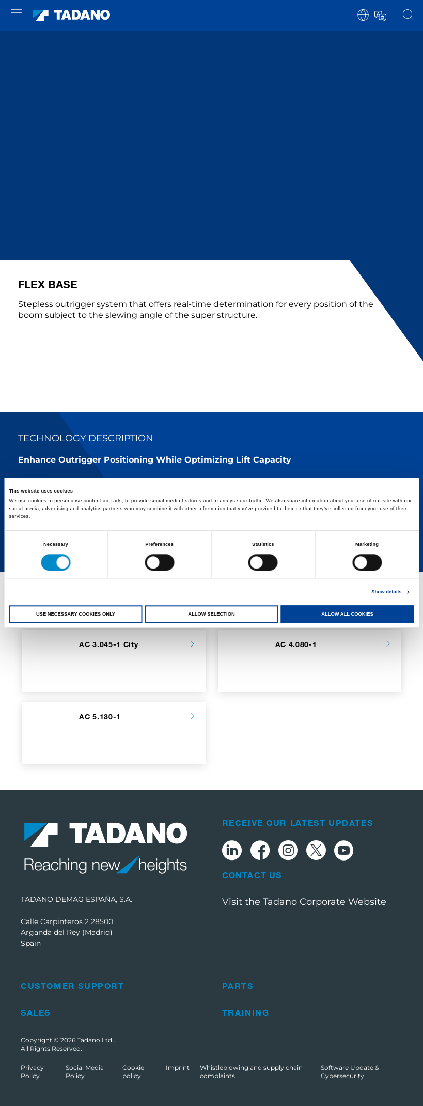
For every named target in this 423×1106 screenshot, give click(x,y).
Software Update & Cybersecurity (350, 1072)
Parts (238, 985)
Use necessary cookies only (75, 614)
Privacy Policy (32, 1072)
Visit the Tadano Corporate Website (304, 902)
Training (246, 1012)
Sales (36, 1012)
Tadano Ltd (95, 1040)
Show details (386, 592)
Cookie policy (133, 1072)
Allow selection (211, 614)
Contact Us (252, 875)
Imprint (178, 1067)
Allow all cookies (347, 614)
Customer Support (72, 985)
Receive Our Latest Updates (297, 822)
